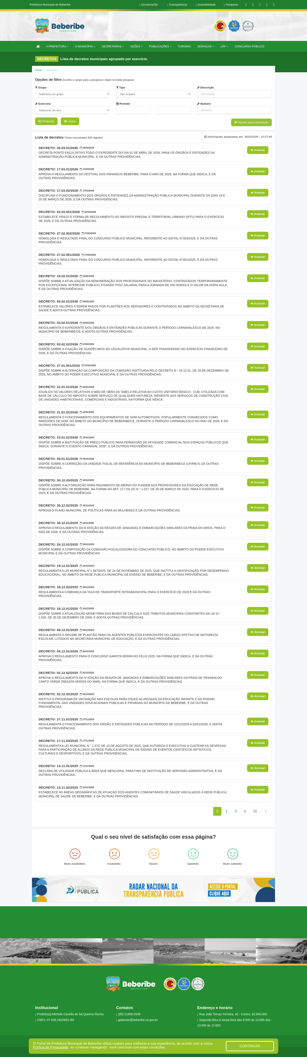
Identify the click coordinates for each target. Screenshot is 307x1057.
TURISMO (184, 46)
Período (123, 103)
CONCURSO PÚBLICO (249, 46)
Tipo (120, 87)
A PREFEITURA (57, 46)
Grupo (40, 87)
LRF (225, 46)
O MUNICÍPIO (85, 46)
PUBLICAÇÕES (160, 46)
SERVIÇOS (205, 46)
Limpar (70, 121)
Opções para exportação (251, 122)
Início (38, 70)
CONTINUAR (250, 1046)
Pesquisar (46, 121)
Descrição (205, 87)
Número (204, 103)
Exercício (43, 103)
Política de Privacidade (50, 1047)
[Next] (255, 810)
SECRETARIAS (113, 46)
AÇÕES (136, 46)
